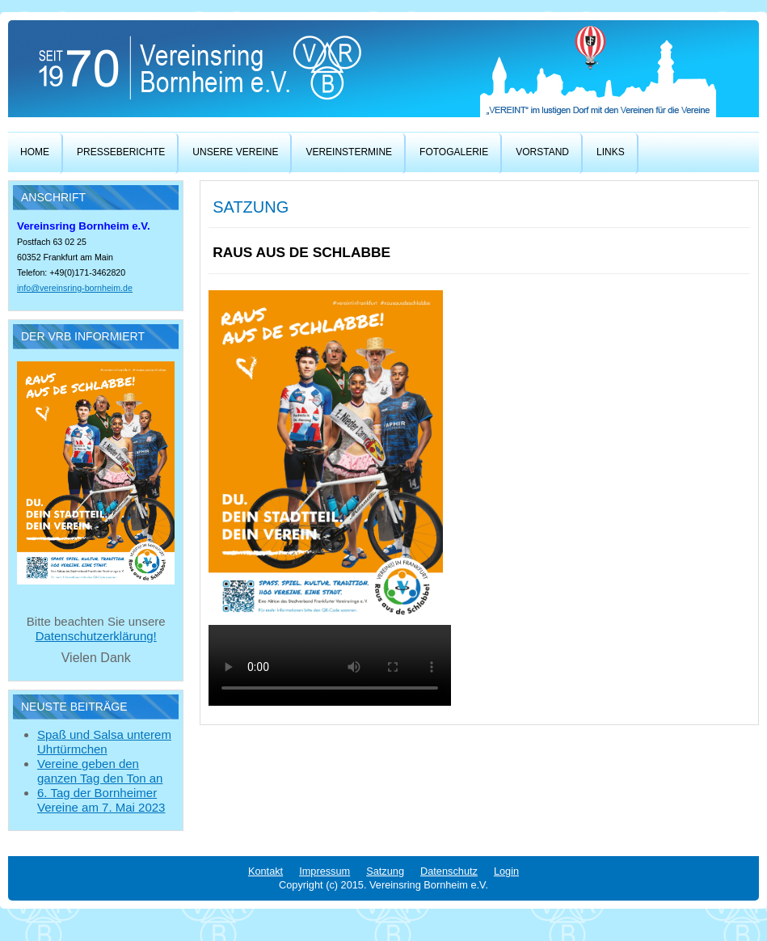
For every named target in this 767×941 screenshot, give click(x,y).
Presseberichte (121, 152)
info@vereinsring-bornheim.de (75, 288)
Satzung (385, 871)
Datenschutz (449, 871)
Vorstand (542, 152)
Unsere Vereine (235, 152)
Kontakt (265, 871)
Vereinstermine (349, 152)
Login (506, 871)
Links (610, 152)
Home (34, 152)
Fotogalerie (453, 152)
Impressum (324, 871)
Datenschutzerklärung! (96, 636)
